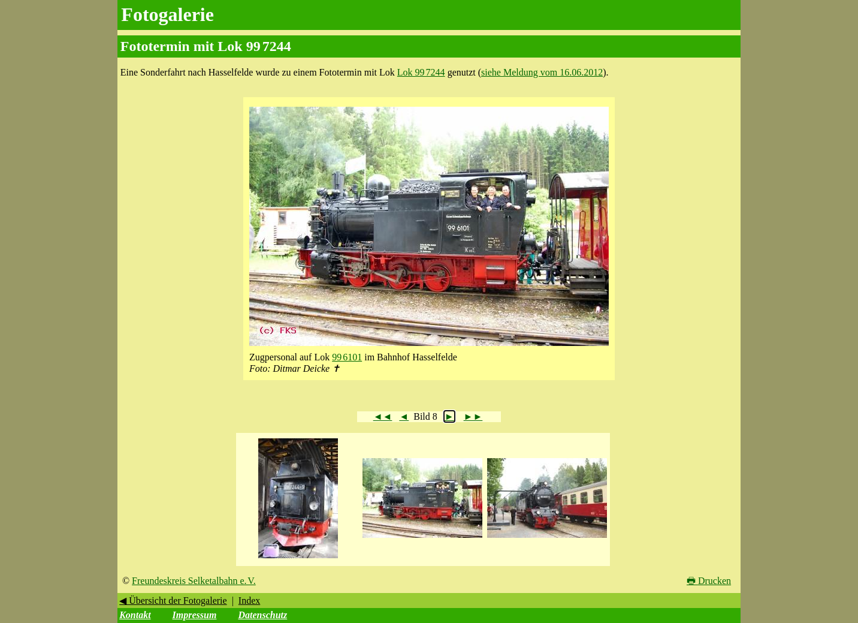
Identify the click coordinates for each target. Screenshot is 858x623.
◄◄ (382, 416)
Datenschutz (262, 615)
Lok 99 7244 (421, 72)
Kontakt (134, 615)
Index (249, 600)
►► (473, 416)
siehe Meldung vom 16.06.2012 (542, 72)
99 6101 (347, 357)
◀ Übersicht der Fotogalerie (173, 600)
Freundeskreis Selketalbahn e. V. (194, 581)
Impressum (195, 615)
